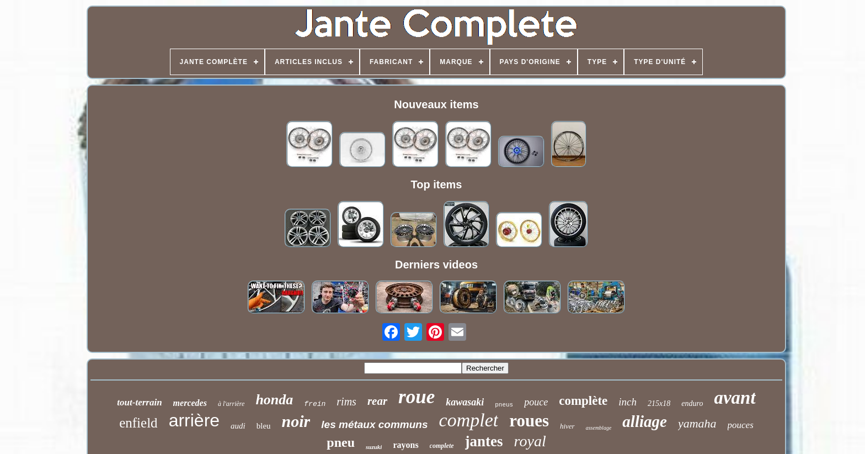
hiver (567, 426)
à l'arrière (231, 404)
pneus (504, 405)
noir (296, 421)
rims (346, 401)
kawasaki (465, 402)
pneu (341, 442)
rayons (405, 445)
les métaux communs (374, 424)
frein (314, 404)
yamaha (697, 423)
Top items (436, 184)
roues (529, 420)
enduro (692, 403)
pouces (741, 425)
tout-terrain (139, 402)
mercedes (190, 403)
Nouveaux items (436, 104)
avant (734, 398)
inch (627, 402)
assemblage (599, 428)
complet (469, 420)
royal (530, 441)
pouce (536, 402)
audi (238, 425)
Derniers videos (436, 264)
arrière (194, 420)
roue (416, 397)
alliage (644, 421)
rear (377, 401)
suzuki (374, 447)
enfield (138, 422)
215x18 (659, 403)
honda (274, 400)
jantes (484, 441)
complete (442, 446)
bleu (264, 425)
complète (583, 401)
